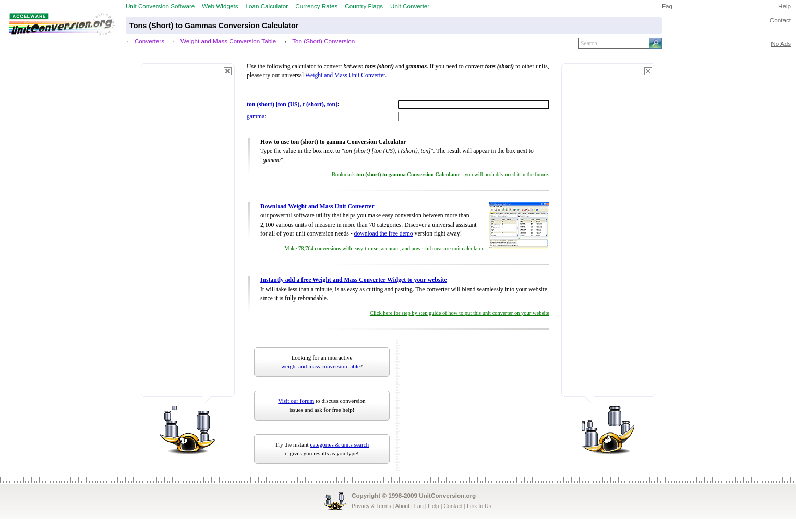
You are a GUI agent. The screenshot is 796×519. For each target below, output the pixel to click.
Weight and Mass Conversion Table (228, 41)
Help (784, 6)
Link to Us (479, 506)
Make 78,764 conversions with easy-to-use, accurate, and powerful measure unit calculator (384, 248)
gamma (255, 116)
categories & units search (339, 444)
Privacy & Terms (371, 506)
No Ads (781, 43)
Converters (149, 41)
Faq (667, 6)
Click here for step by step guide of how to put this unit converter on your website (459, 313)
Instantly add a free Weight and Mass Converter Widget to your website (353, 280)
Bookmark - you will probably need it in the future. (440, 174)
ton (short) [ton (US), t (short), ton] (292, 104)
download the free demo (383, 233)
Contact (780, 20)
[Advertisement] (188, 234)
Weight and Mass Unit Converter (345, 75)
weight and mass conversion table (320, 366)
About (402, 506)
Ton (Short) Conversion (323, 41)
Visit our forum (296, 401)
